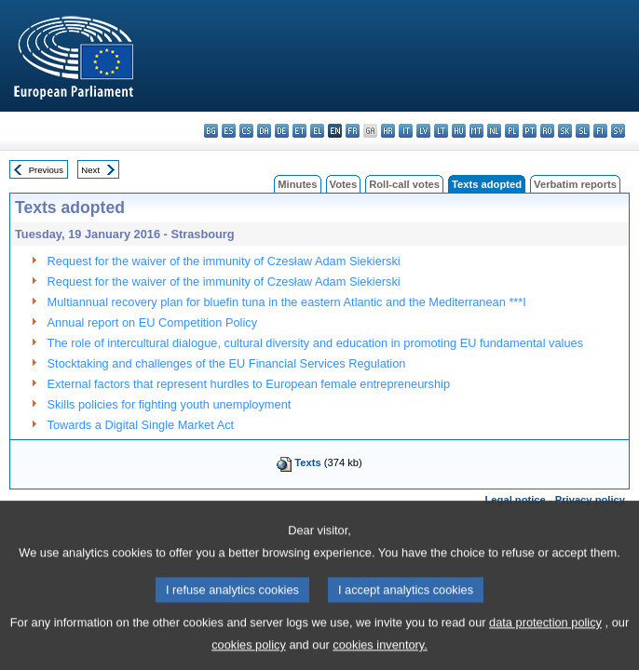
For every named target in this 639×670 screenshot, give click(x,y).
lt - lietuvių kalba (441, 131)
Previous (46, 170)
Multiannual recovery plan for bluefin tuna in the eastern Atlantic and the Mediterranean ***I (287, 302)
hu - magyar (459, 131)
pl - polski (512, 131)
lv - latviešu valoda (423, 131)
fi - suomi (600, 131)
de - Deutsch (282, 131)
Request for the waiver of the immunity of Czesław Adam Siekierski (224, 261)
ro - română (547, 131)
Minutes (297, 184)
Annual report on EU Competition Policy (152, 322)
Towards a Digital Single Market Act (141, 425)
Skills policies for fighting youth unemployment (170, 404)
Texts (307, 462)
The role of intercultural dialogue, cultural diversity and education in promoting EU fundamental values (315, 343)
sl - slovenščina (583, 131)
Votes (344, 184)
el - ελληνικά (317, 131)
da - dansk (264, 131)
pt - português (530, 131)
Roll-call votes (404, 184)
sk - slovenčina (565, 131)
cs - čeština (246, 131)
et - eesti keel (299, 131)
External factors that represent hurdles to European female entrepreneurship (249, 384)
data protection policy (545, 634)
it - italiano (406, 131)
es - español (229, 131)
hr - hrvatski (388, 131)
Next (90, 170)
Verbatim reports (575, 184)
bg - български (211, 131)
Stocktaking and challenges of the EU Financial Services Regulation (227, 363)
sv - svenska (618, 131)
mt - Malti (476, 131)
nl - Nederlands (494, 131)
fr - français (353, 131)
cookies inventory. (380, 656)
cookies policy (248, 656)
